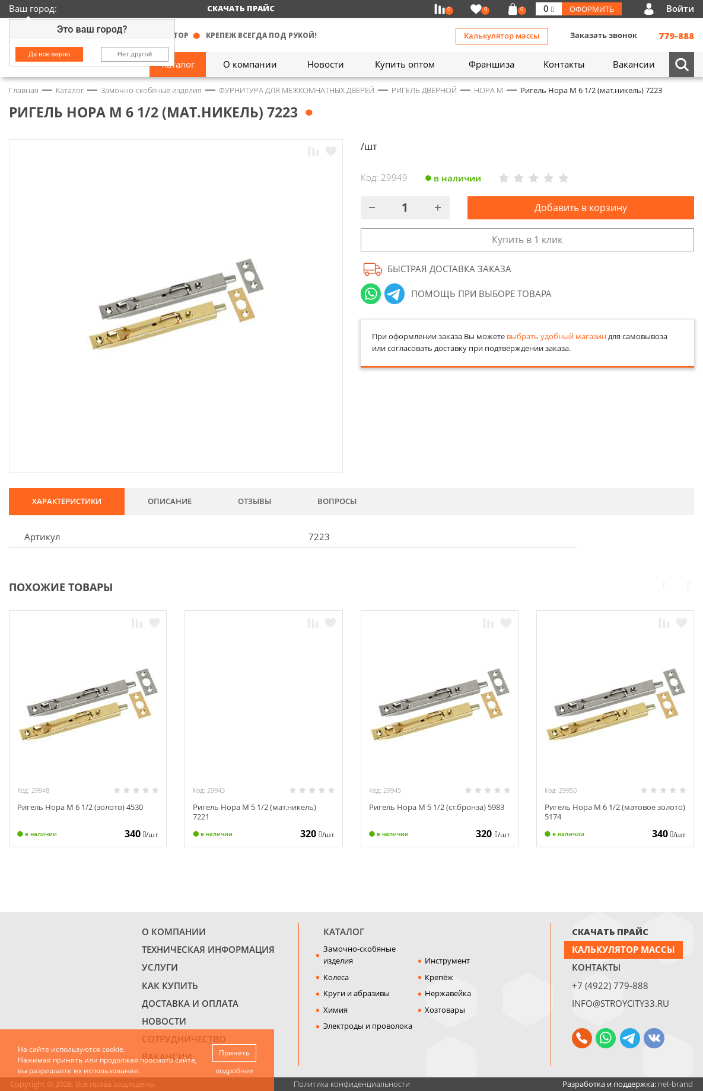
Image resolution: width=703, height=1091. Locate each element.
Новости (164, 1021)
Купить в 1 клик (527, 239)
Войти (680, 8)
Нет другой (134, 54)
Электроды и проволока (367, 1025)
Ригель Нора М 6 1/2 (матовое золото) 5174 (615, 812)
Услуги (160, 967)
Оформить (592, 9)
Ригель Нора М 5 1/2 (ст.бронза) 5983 (436, 807)
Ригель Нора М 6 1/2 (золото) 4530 (80, 807)
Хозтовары (445, 1009)
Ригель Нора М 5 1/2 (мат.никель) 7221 (254, 812)
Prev (665, 585)
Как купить (170, 985)
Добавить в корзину (581, 207)
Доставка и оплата (190, 1003)
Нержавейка (448, 993)
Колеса (336, 977)
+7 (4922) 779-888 (610, 985)
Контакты (596, 967)
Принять (234, 1053)
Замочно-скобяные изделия (359, 954)
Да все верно (49, 54)
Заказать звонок (603, 35)
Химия (335, 1009)
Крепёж (439, 977)
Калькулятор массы (502, 35)
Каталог (343, 931)
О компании (174, 931)
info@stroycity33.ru (620, 1003)
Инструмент (447, 960)
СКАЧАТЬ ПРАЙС (610, 931)
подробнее (234, 1071)
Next (688, 585)
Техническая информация (208, 949)
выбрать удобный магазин (556, 336)
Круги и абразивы (356, 993)
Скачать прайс (241, 8)
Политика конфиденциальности (352, 1084)
